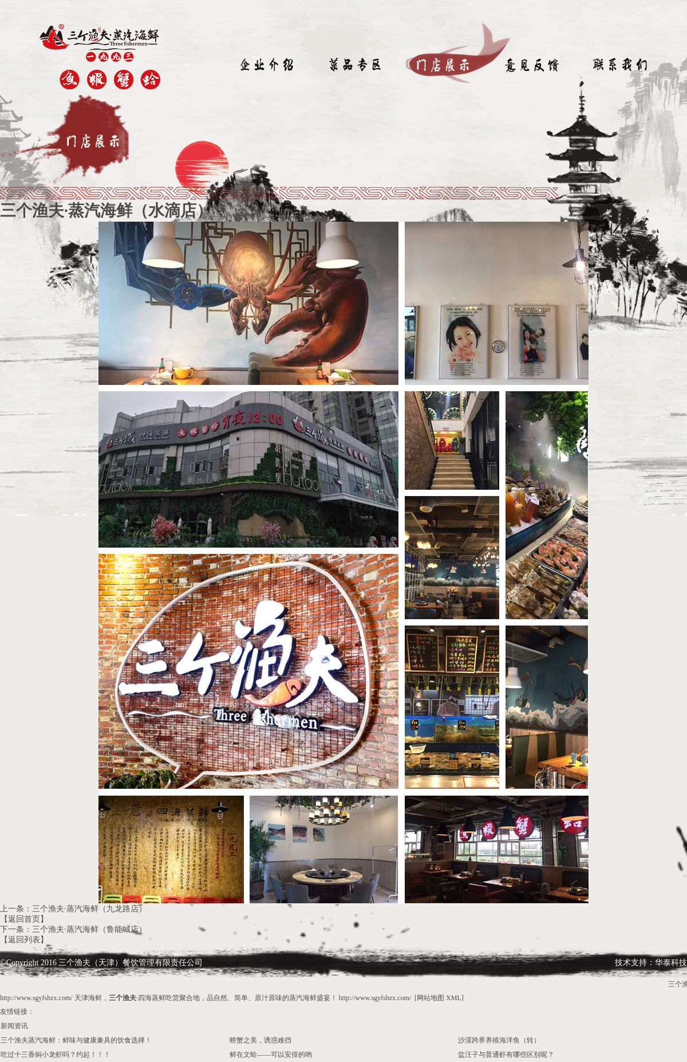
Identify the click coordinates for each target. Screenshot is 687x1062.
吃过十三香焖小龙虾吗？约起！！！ (55, 1055)
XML (453, 998)
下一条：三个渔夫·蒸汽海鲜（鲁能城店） (73, 929)
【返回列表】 (24, 939)
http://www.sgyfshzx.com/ (36, 998)
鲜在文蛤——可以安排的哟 (271, 1055)
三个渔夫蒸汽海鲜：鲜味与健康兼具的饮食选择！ (76, 1040)
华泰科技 (671, 962)
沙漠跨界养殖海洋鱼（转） (499, 1040)
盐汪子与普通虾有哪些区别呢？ (506, 1055)
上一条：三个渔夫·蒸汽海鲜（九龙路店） (73, 908)
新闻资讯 (14, 1026)
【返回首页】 (24, 919)
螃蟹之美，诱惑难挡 (260, 1040)
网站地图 (430, 998)
